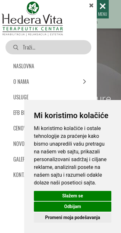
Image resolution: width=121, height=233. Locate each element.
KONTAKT (22, 175)
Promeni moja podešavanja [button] (72, 217)
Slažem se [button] (72, 195)
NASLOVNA (23, 66)
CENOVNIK (23, 128)
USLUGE (20, 97)
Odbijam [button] (72, 206)
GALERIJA (22, 159)
